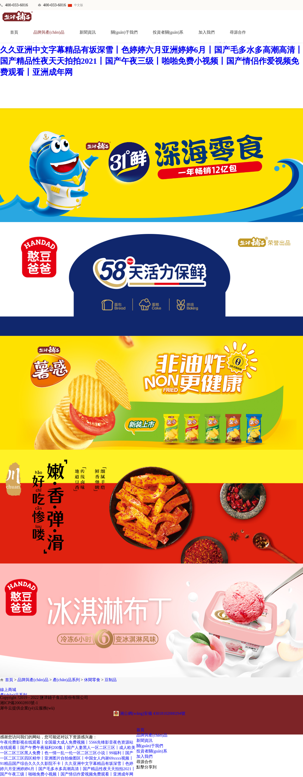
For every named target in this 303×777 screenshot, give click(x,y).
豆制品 (111, 680)
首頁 (14, 32)
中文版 (75, 5)
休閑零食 (92, 680)
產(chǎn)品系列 (66, 680)
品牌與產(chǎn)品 (32, 680)
